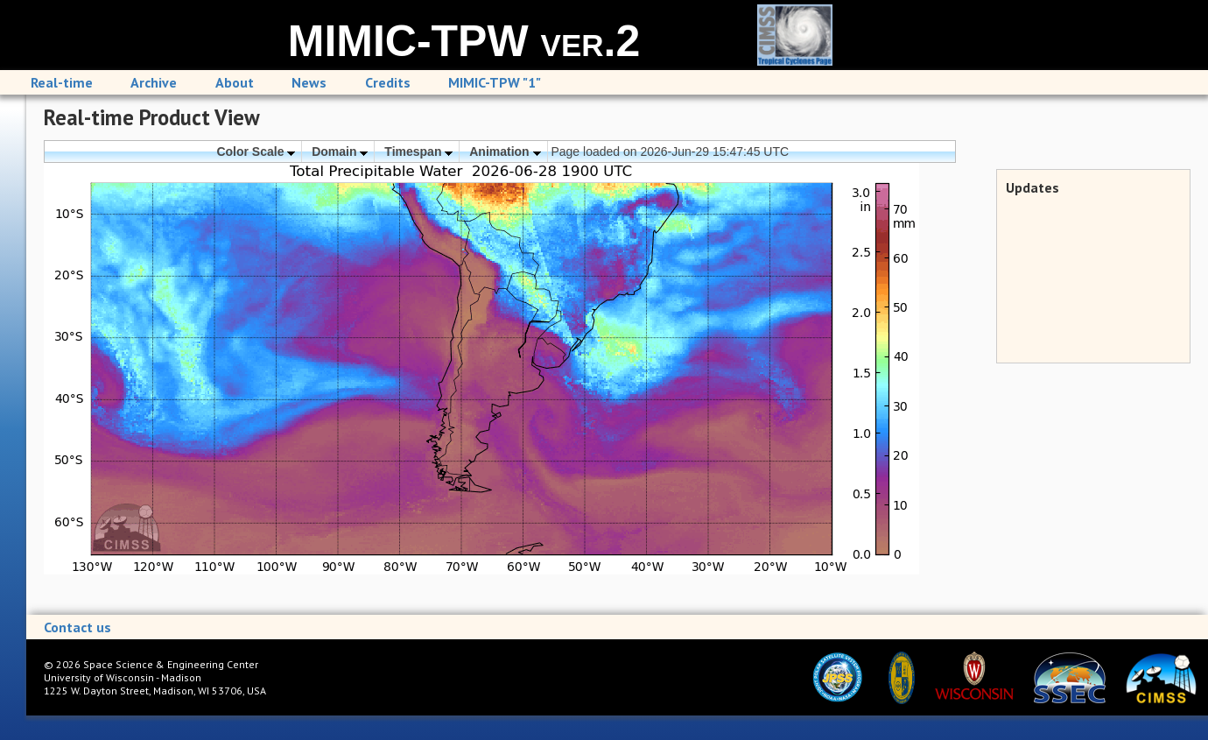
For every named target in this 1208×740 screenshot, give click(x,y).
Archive (153, 82)
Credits (388, 82)
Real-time (62, 82)
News (309, 82)
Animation (504, 151)
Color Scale (255, 151)
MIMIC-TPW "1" (494, 82)
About (234, 82)
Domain (340, 151)
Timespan (418, 151)
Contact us (77, 627)
